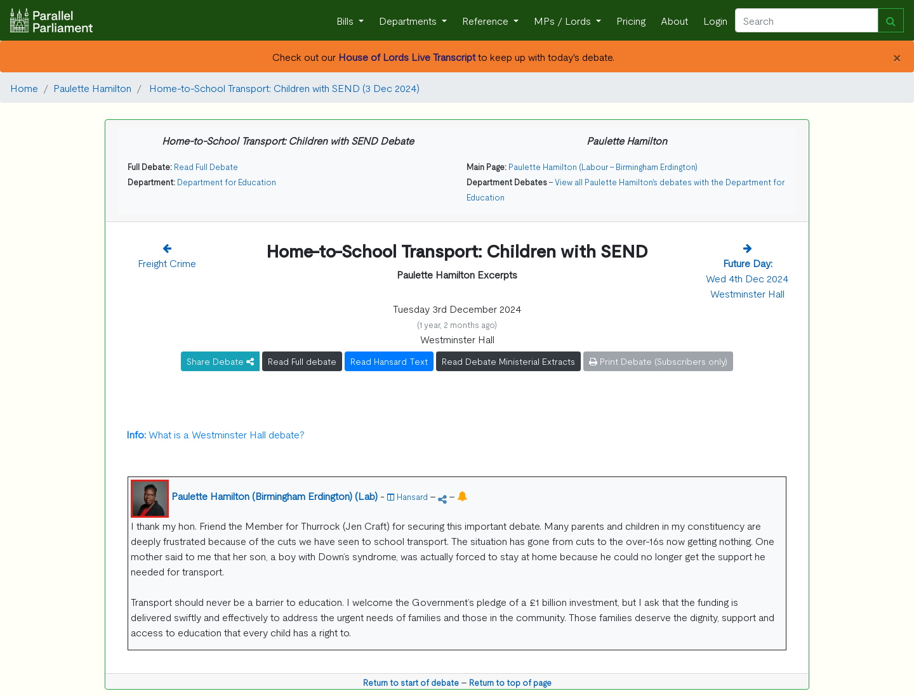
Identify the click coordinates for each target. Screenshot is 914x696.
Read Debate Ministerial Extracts (508, 361)
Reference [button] (486, 20)
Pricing (631, 20)
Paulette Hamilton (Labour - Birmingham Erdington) (603, 166)
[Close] (896, 56)
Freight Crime (167, 263)
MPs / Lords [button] (563, 20)
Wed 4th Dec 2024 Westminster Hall (747, 278)
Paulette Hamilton (92, 88)
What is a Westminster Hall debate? (215, 434)
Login (715, 20)
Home (24, 88)
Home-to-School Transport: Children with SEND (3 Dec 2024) (283, 88)
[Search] (806, 20)
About (674, 20)
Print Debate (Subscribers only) (658, 361)
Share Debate (220, 361)
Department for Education (226, 181)
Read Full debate (302, 361)
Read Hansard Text (389, 361)
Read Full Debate (206, 166)
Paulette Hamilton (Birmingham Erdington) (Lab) (274, 495)
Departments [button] (409, 20)
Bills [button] (346, 20)
